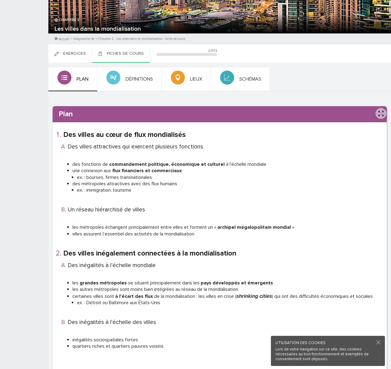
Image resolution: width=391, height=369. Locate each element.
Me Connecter (24, 36)
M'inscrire (24, 28)
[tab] (72, 79)
